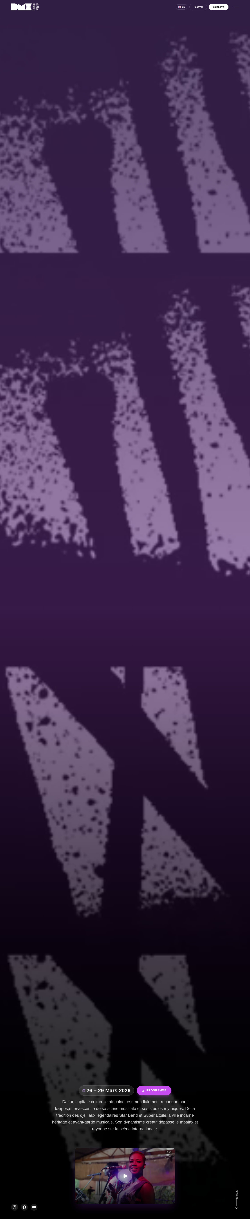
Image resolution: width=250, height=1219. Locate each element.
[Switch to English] (181, 7)
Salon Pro (218, 7)
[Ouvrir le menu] (236, 7)
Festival (198, 7)
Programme (154, 1090)
